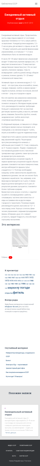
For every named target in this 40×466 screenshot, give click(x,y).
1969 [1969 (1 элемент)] (19, 278)
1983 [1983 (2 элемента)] (12, 284)
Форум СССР (23, 456)
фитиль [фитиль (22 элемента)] (18, 292)
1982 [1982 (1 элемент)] (9, 284)
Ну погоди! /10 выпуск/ (14, 376)
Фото (14, 456)
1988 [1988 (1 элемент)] (30, 284)
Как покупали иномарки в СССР (17, 372)
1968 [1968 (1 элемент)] (16, 278)
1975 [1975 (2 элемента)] (15, 281)
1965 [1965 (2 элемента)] (9, 278)
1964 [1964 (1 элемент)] (6, 278)
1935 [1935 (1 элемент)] (9, 275)
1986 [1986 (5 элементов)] (23, 283)
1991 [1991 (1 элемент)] (6, 288)
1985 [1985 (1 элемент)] (19, 284)
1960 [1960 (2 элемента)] (26, 275)
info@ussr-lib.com (11, 306)
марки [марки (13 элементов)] (12, 287)
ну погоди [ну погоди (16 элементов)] (23, 287)
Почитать (9, 451)
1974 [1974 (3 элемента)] (11, 281)
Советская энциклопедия (25, 451)
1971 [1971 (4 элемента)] (27, 277)
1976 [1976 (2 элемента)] (19, 281)
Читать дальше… (11, 433)
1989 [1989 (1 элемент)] (33, 284)
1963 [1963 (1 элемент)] (33, 275)
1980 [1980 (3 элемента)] (31, 281)
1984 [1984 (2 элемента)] (16, 284)
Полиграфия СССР (26, 445)
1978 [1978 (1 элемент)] (25, 281)
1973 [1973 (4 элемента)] (7, 281)
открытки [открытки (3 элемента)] (9, 293)
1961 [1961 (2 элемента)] (30, 275)
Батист (8, 360)
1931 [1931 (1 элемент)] (6, 275)
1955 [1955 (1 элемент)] (20, 275)
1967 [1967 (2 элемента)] (13, 278)
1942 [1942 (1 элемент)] (12, 275)
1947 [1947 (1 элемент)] (17, 275)
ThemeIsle (27, 461)
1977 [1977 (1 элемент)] (22, 281)
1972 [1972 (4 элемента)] (31, 277)
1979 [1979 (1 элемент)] (28, 281)
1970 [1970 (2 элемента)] (22, 278)
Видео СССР (12, 445)
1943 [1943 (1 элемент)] (14, 275)
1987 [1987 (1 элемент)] (27, 284)
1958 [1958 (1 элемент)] (23, 275)
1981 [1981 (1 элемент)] (6, 284)
